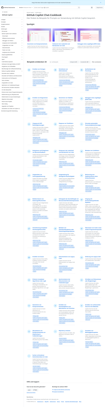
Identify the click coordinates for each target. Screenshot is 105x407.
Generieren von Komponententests (37, 44)
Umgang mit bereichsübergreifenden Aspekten (92, 200)
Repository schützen (64, 330)
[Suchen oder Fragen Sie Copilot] (56, 7)
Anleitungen (38, 12)
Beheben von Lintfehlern (92, 150)
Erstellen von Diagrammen (40, 98)
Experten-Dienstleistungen (71, 401)
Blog (80, 401)
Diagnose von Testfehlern (66, 123)
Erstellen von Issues (38, 256)
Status (58, 401)
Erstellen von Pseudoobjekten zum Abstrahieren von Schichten (66, 306)
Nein (35, 390)
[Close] (101, 2)
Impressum (40, 401)
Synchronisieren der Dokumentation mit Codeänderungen (64, 281)
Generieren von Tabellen (66, 98)
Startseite (4, 12)
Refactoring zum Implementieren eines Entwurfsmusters (91, 176)
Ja (29, 390)
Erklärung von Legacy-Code (93, 256)
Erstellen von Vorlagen (39, 69)
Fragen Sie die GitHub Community (61, 389)
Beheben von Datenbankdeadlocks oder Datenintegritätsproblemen (67, 229)
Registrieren (100, 7)
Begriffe (47, 401)
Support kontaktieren (58, 391)
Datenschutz (53, 401)
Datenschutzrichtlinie (31, 392)
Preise (62, 401)
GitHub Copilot (7, 15)
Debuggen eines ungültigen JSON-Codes (89, 44)
